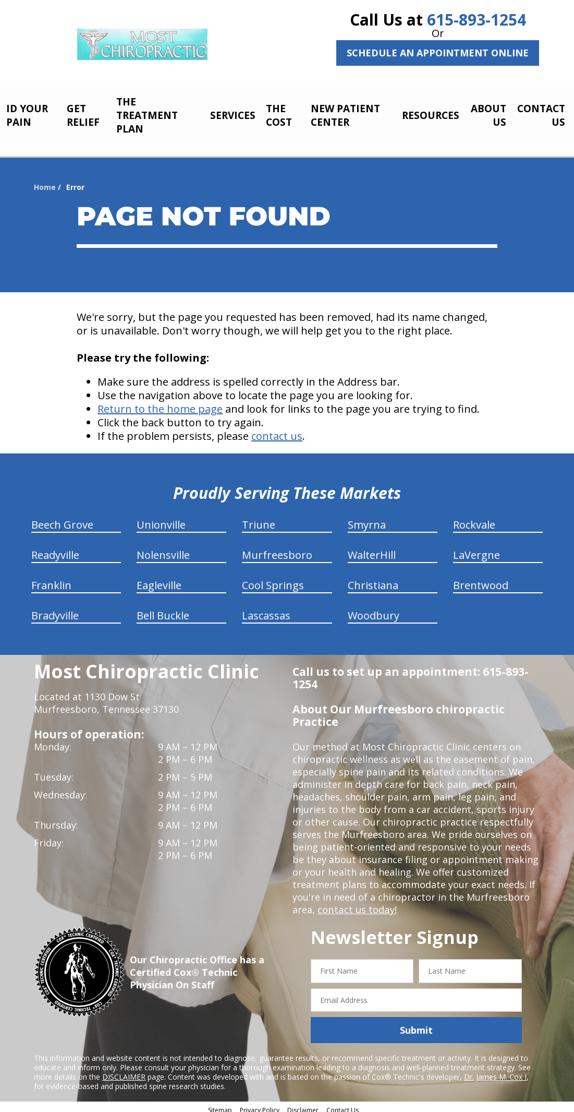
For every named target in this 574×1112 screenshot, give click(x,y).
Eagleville (159, 579)
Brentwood (480, 579)
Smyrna (367, 519)
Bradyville (55, 610)
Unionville (161, 519)
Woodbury (373, 610)
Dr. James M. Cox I (495, 1071)
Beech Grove (62, 519)
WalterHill (372, 549)
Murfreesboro (277, 549)
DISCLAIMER (123, 1071)
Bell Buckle (163, 610)
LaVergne (476, 549)
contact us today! (356, 904)
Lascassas (266, 610)
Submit (416, 1024)
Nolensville (163, 549)
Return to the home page (160, 403)
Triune (258, 519)
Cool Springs (273, 579)
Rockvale (474, 519)
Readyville (55, 549)
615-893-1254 (476, 19)
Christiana (373, 579)
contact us (276, 430)
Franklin (51, 579)
